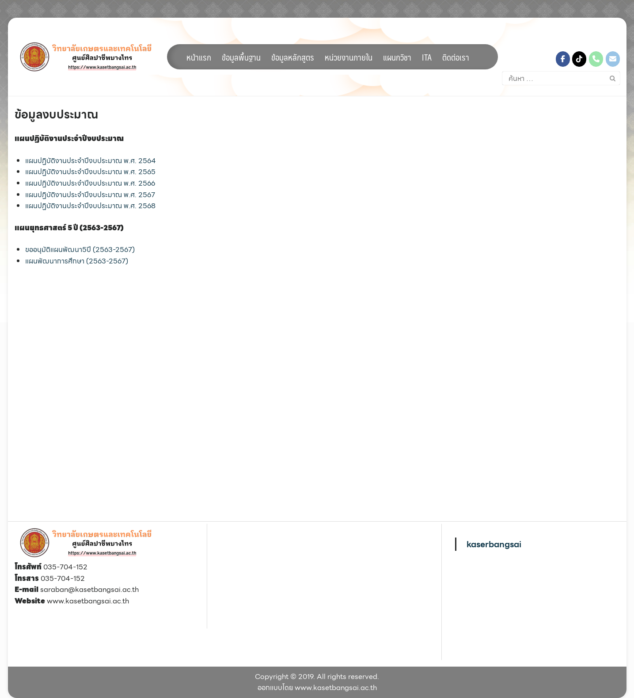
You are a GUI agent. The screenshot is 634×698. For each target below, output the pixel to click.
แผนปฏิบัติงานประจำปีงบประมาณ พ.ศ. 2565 (90, 171)
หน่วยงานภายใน (348, 57)
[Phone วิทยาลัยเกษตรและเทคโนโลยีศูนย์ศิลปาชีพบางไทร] (596, 59)
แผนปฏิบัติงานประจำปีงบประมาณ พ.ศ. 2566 (90, 183)
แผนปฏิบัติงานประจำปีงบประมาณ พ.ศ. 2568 (90, 205)
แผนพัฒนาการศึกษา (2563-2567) (76, 261)
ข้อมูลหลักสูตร (292, 57)
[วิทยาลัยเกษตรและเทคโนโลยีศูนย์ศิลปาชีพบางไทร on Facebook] (563, 59)
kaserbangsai (494, 544)
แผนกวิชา (397, 57)
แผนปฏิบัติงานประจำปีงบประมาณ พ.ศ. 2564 (90, 160)
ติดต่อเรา (455, 57)
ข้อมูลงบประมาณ (56, 114)
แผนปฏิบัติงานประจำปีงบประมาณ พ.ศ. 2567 (90, 194)
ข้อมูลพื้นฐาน (241, 57)
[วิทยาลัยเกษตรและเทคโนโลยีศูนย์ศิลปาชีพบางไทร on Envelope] (613, 59)
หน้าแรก (198, 57)
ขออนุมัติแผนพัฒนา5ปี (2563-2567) (80, 249)
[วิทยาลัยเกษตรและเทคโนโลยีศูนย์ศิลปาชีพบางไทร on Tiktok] (579, 59)
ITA (427, 57)
